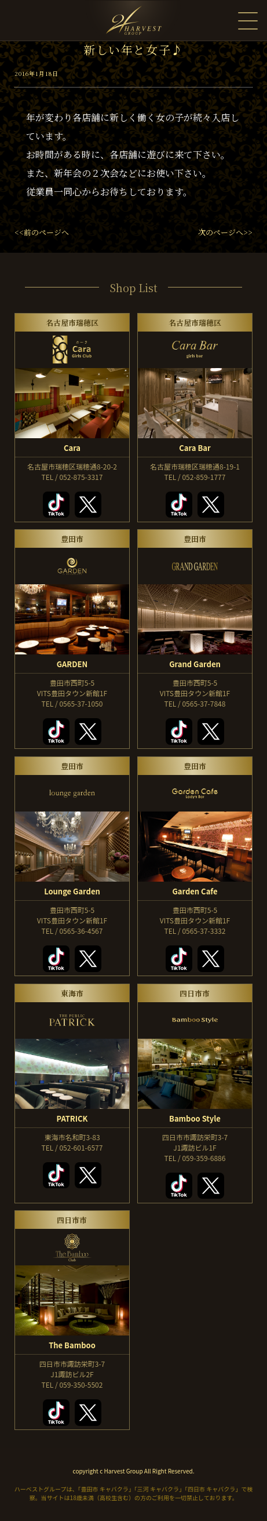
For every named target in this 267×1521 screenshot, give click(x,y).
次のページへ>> (225, 232)
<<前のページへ (41, 232)
